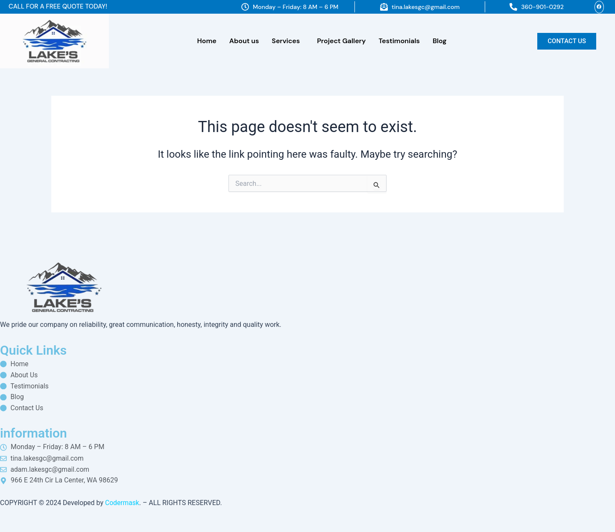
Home (207, 40)
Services (286, 40)
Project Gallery (341, 40)
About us (244, 40)
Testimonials (398, 40)
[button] (287, 41)
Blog (440, 40)
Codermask (122, 503)
